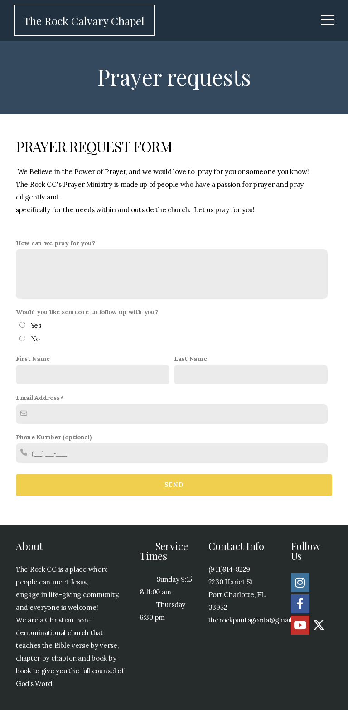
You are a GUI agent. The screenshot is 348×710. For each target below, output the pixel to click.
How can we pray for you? (55, 243)
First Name (33, 359)
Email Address (37, 398)
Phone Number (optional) (54, 437)
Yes (36, 325)
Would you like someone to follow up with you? (87, 312)
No (35, 339)
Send (174, 485)
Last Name (190, 359)
